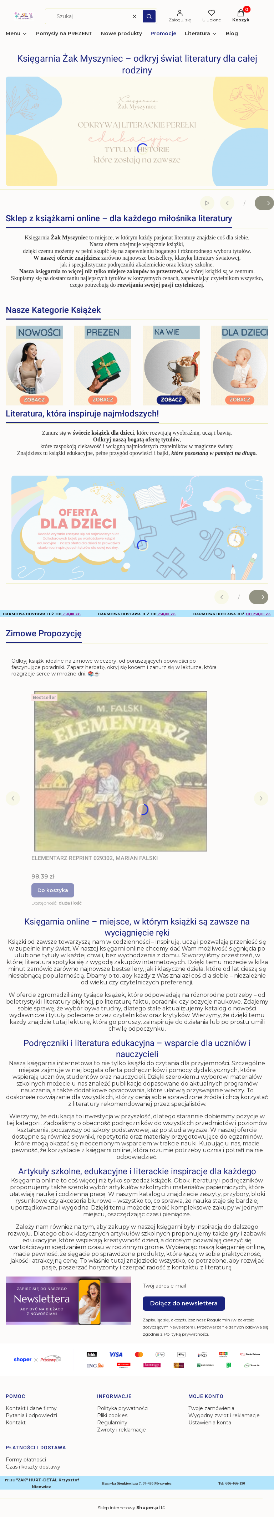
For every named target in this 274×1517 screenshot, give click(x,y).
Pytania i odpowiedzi (31, 1415)
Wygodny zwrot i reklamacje (224, 1415)
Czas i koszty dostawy (33, 1467)
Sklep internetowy (129, 1507)
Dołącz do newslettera (184, 1303)
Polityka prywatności (122, 1408)
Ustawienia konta (209, 1422)
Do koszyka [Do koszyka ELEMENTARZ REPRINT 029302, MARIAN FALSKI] (52, 890)
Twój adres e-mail (164, 1286)
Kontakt (16, 1422)
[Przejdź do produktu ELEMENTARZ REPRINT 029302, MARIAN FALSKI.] (120, 771)
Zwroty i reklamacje (121, 1430)
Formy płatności (26, 1459)
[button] (149, 16)
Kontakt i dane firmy (31, 1408)
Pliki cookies (112, 1415)
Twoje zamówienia (211, 1408)
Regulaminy (112, 1422)
